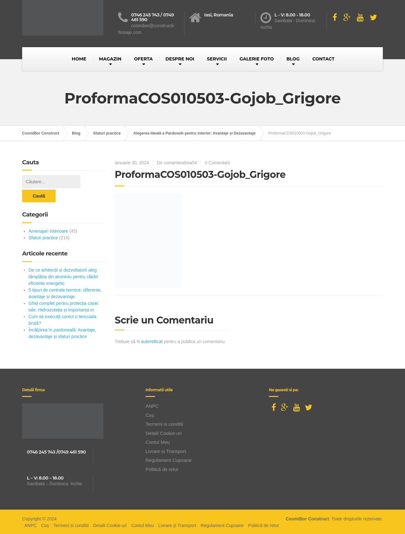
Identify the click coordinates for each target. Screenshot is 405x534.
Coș (150, 414)
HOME (79, 59)
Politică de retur (162, 468)
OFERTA (143, 59)
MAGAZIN (110, 59)
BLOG (293, 59)
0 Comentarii (217, 162)
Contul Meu (158, 441)
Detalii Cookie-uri (164, 432)
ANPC (152, 405)
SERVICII (217, 59)
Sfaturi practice (43, 223)
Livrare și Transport (166, 450)
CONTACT (323, 59)
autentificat (152, 341)
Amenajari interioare (48, 216)
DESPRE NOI (179, 59)
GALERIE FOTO (257, 59)
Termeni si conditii (164, 423)
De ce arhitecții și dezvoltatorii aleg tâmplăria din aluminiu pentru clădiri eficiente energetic (63, 262)
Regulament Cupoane (169, 459)
